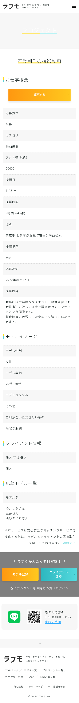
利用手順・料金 (14, 676)
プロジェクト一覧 (52, 670)
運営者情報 (59, 686)
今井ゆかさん (15, 508)
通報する (69, 543)
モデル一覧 (30, 670)
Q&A (31, 676)
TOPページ (12, 670)
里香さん (12, 513)
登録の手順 (53, 622)
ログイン (62, 588)
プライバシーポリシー (38, 686)
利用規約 (18, 686)
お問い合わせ (47, 676)
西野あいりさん (17, 518)
